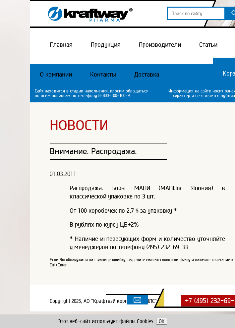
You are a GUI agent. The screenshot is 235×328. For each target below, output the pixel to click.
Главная (61, 44)
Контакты (103, 74)
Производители (160, 44)
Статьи (208, 44)
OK (161, 321)
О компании (56, 74)
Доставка (146, 74)
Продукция (106, 44)
